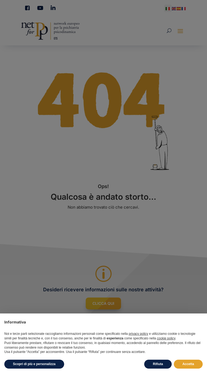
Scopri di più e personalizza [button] (34, 364)
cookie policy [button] (166, 338)
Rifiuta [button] (158, 364)
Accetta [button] (188, 364)
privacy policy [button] (138, 334)
